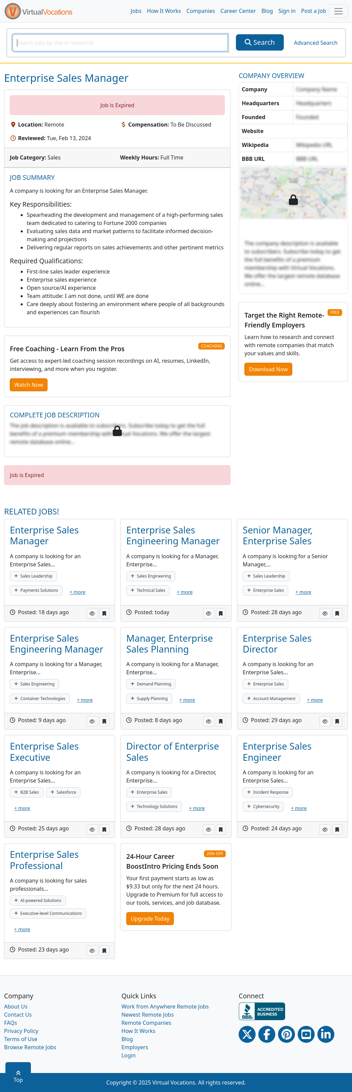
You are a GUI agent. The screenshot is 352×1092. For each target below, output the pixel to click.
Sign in (287, 11)
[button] (92, 613)
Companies (200, 11)
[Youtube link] (306, 1034)
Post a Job (313, 11)
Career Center (238, 11)
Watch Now (28, 385)
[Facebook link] (266, 1034)
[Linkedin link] (325, 1034)
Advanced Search (315, 42)
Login (129, 1055)
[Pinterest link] (286, 1034)
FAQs (10, 1023)
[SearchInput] (120, 42)
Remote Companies (146, 1023)
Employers (135, 1047)
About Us (15, 1006)
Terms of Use (20, 1039)
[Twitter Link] (247, 1034)
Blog (267, 11)
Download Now (268, 369)
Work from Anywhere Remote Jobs (165, 1006)
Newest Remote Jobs (148, 1014)
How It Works (164, 11)
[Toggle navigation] (338, 11)
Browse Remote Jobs (30, 1047)
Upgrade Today (150, 918)
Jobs (136, 11)
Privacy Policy (21, 1031)
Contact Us (18, 1014)
